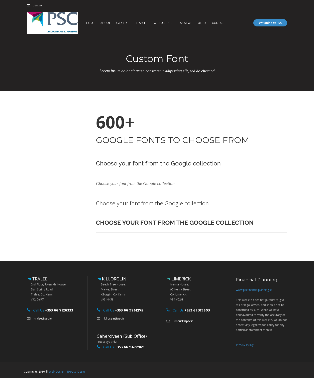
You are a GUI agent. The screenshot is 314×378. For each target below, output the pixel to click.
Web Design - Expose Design (67, 371)
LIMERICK (180, 279)
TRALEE (39, 279)
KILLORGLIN (113, 279)
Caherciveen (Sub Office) (122, 336)
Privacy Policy (245, 345)
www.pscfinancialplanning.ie (254, 290)
